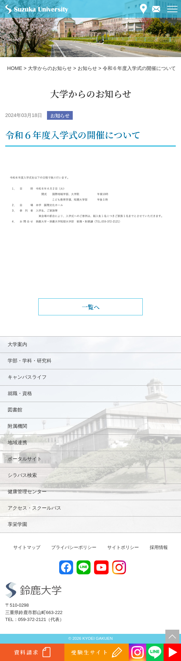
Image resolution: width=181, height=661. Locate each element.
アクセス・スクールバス (34, 508)
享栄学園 (17, 524)
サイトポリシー (123, 547)
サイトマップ (26, 547)
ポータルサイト (25, 459)
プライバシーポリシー (73, 547)
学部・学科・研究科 (30, 360)
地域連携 (17, 442)
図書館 (15, 409)
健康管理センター (27, 491)
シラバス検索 (22, 475)
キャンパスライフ (27, 377)
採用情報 (159, 547)
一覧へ (91, 306)
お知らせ (60, 115)
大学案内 (17, 344)
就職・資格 (20, 393)
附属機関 (17, 426)
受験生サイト (89, 652)
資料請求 (26, 652)
